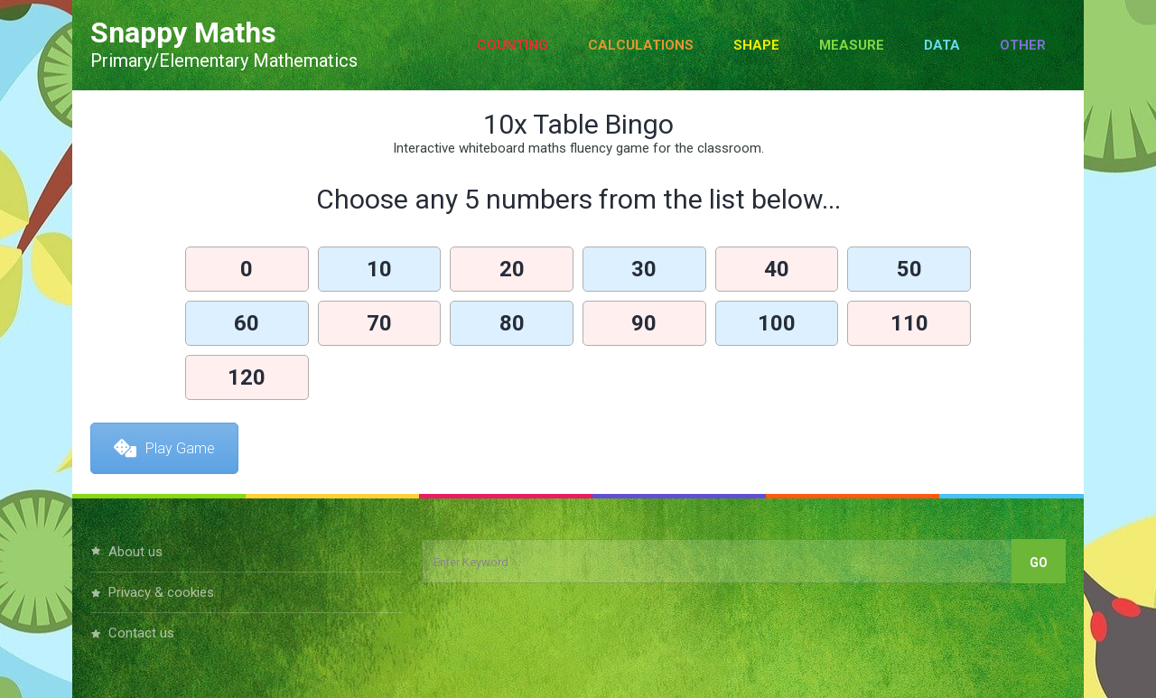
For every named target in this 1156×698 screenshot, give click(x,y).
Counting (512, 45)
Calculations (641, 45)
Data (942, 45)
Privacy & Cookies (161, 592)
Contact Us (141, 633)
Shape (756, 45)
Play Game (164, 448)
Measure (851, 45)
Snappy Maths (183, 32)
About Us (135, 552)
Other (1023, 45)
